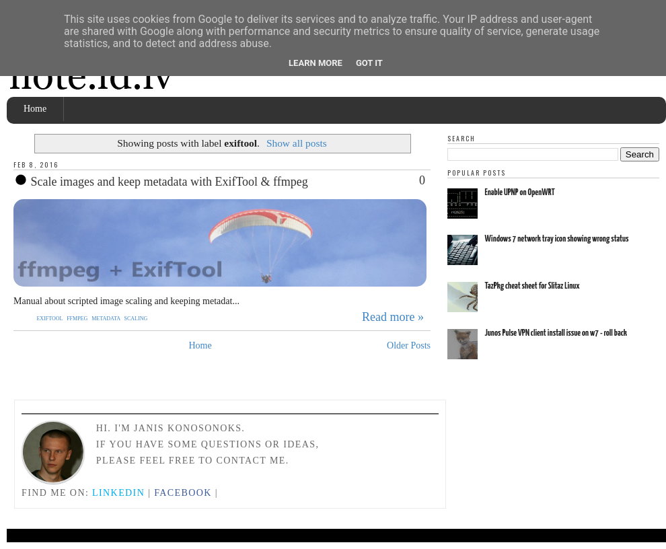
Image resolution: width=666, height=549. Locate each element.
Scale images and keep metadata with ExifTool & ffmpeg (160, 181)
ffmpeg (78, 319)
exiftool (50, 319)
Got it (369, 63)
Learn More (315, 63)
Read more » (393, 317)
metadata (106, 319)
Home (35, 109)
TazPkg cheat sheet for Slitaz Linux (532, 286)
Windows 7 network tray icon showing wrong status (557, 239)
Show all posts (296, 143)
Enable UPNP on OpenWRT (520, 192)
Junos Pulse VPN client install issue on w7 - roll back (556, 333)
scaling (136, 319)
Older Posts (409, 345)
